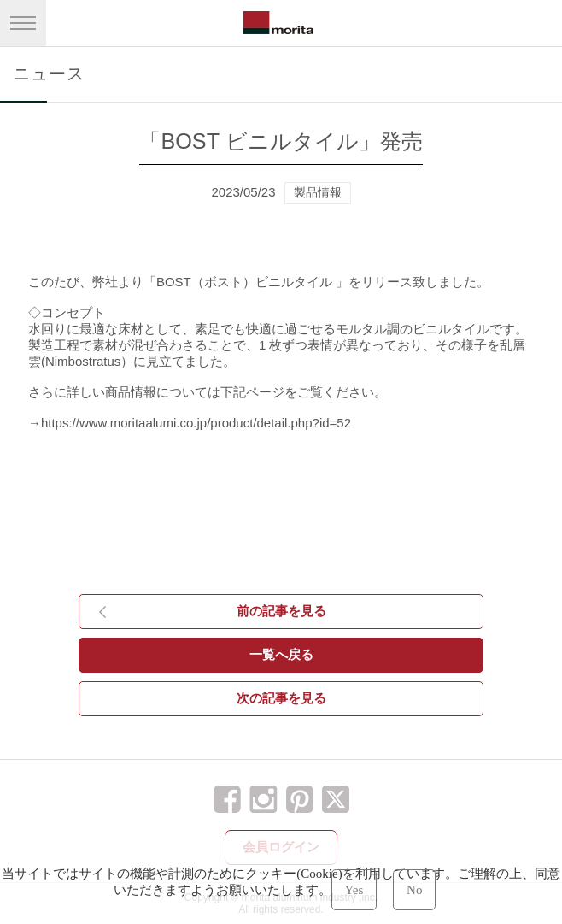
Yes (354, 890)
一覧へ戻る (281, 654)
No (414, 890)
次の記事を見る (281, 698)
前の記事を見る (281, 610)
